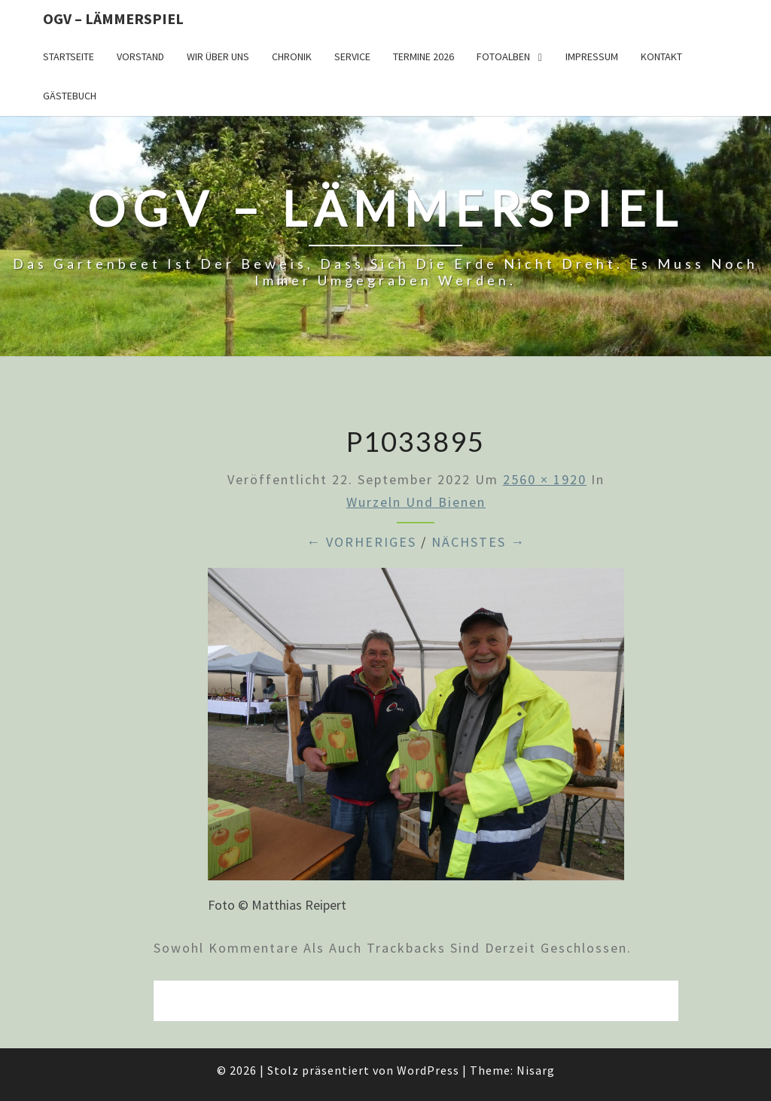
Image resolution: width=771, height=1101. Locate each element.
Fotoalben (503, 56)
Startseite (68, 56)
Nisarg (536, 1070)
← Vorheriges (361, 541)
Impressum (591, 56)
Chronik (292, 56)
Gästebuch (69, 95)
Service (352, 56)
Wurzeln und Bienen (416, 502)
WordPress (428, 1070)
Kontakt (661, 56)
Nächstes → (478, 541)
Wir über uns (218, 56)
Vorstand (140, 56)
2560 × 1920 (545, 479)
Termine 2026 (423, 56)
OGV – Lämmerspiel (113, 18)
